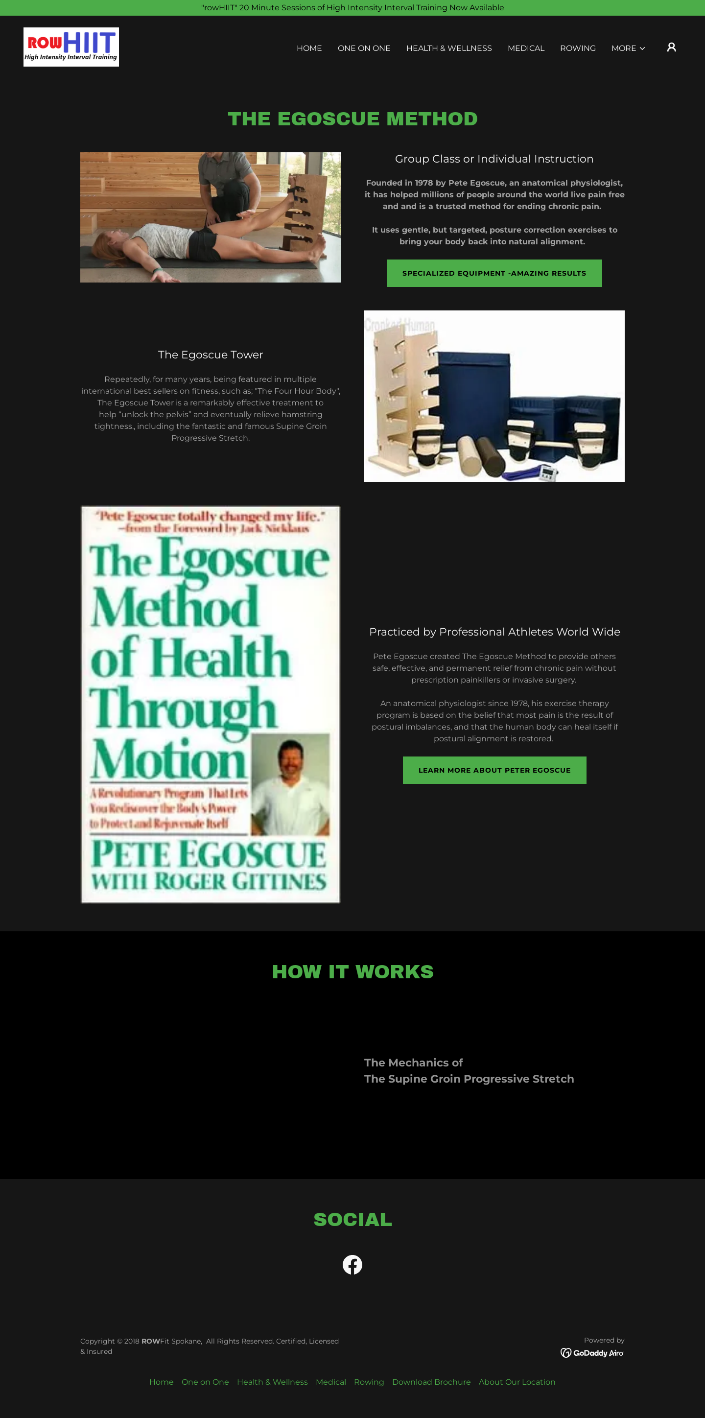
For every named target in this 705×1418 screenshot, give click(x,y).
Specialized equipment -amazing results (494, 273)
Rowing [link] (578, 48)
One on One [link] (364, 48)
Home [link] (309, 48)
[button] (628, 48)
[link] (71, 46)
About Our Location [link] (517, 1382)
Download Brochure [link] (431, 1382)
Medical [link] (526, 48)
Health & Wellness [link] (449, 48)
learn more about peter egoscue (495, 770)
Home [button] (161, 1382)
